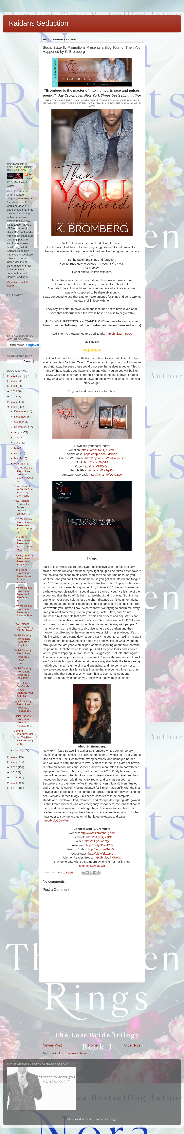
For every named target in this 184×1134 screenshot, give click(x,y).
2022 (14, 396)
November (20, 416)
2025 (14, 380)
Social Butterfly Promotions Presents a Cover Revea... (22, 657)
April (17, 453)
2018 (14, 761)
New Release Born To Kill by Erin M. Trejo (24, 627)
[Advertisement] (92, 1012)
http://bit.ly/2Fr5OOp (119, 333)
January (19, 750)
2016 (14, 767)
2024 (14, 386)
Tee (31, 174)
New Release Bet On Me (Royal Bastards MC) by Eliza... (23, 689)
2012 (14, 787)
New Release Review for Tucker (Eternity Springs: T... (22, 507)
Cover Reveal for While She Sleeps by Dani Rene (23, 491)
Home (93, 1045)
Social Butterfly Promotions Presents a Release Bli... (23, 706)
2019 (14, 756)
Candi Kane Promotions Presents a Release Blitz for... (23, 543)
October (19, 421)
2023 (14, 391)
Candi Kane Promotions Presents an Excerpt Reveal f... (22, 576)
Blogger (113, 1119)
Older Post (132, 1045)
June (17, 442)
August (18, 432)
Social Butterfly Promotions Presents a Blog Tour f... (23, 640)
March (18, 458)
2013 (14, 782)
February (20, 463)
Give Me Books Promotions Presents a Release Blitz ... (23, 525)
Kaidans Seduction (38, 23)
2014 (14, 777)
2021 (14, 401)
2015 (14, 772)
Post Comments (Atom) (73, 1053)
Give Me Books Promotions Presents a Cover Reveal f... (23, 474)
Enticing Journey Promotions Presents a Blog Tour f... (23, 560)
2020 (14, 407)
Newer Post (52, 1045)
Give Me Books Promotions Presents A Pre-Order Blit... (23, 594)
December (20, 411)
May (17, 447)
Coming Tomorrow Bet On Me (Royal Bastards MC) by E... (23, 737)
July (17, 437)
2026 (14, 375)
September (21, 426)
